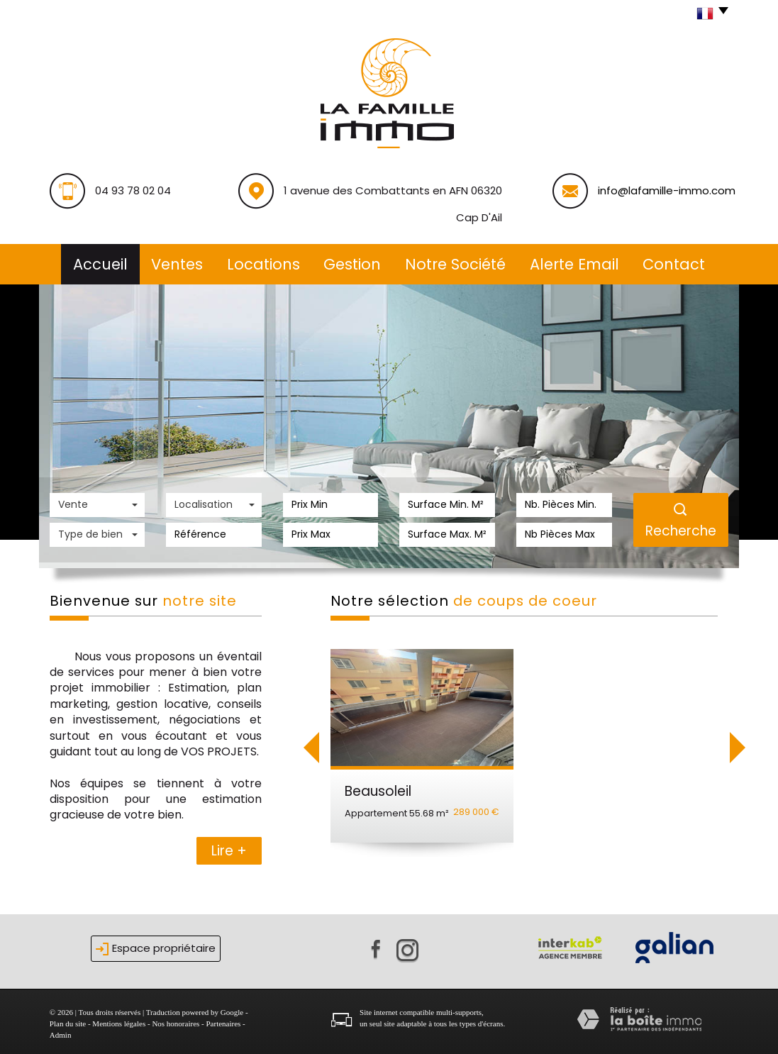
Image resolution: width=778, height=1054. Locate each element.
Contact (683, 262)
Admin (61, 1030)
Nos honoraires (175, 1019)
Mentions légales (118, 1019)
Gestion (353, 262)
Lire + (229, 846)
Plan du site (68, 1019)
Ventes (170, 262)
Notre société (459, 262)
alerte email (581, 262)
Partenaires (223, 1019)
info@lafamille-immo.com (666, 190)
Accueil (90, 262)
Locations (259, 262)
